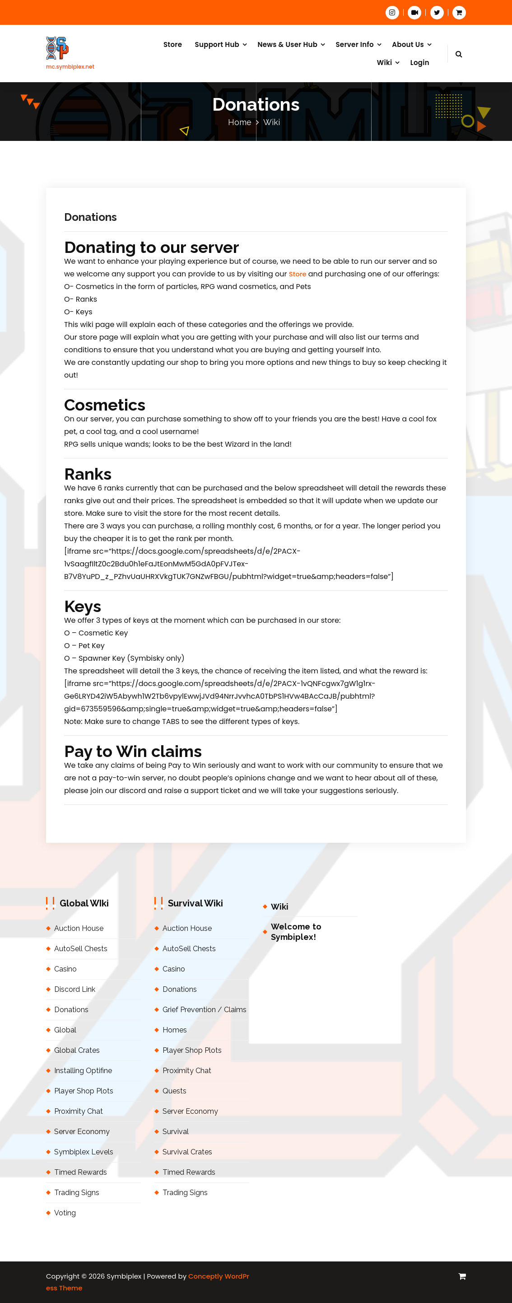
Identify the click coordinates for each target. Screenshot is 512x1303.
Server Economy (82, 1131)
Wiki (384, 62)
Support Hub (217, 44)
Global (65, 1030)
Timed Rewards (80, 1172)
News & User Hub (287, 44)
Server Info (354, 44)
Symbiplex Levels (83, 1152)
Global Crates (77, 1050)
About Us (408, 44)
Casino (65, 969)
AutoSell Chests (80, 948)
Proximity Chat (78, 1111)
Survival (176, 1131)
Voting (65, 1213)
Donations (90, 217)
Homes (175, 1030)
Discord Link (74, 989)
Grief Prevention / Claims (205, 1009)
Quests (174, 1091)
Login (419, 62)
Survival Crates (187, 1152)
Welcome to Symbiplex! (296, 932)
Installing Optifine (83, 1070)
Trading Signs (76, 1192)
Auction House (78, 928)
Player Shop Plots (83, 1091)
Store (172, 44)
